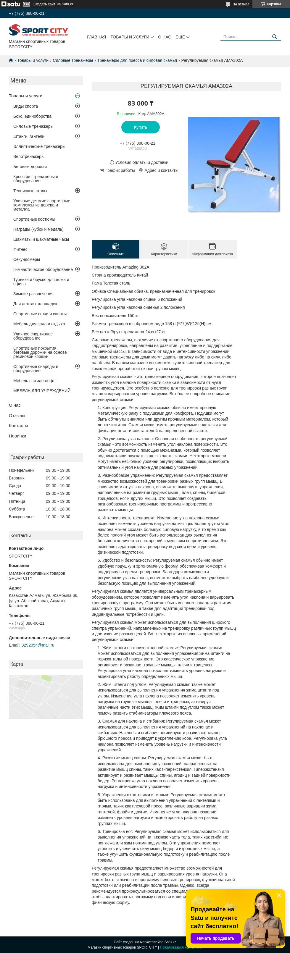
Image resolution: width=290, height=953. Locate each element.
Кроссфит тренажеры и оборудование (35, 178)
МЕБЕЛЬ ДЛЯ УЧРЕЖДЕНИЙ (41, 390)
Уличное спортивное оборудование (33, 336)
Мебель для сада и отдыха (39, 324)
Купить (140, 127)
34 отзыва (241, 4)
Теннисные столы (30, 190)
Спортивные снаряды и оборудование (35, 368)
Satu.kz (170, 942)
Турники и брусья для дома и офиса (41, 281)
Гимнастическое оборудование (43, 269)
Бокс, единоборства (32, 116)
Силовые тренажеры (73, 60)
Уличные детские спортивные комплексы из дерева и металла (41, 204)
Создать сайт (44, 4)
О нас (164, 37)
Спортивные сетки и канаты (40, 313)
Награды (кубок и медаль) (38, 229)
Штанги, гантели (28, 136)
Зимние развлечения (33, 293)
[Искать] (274, 37)
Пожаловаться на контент (181, 947)
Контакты (18, 425)
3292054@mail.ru (38, 645)
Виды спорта (25, 106)
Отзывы (17, 415)
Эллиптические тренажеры (39, 146)
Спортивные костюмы (34, 219)
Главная (96, 37)
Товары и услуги (129, 37)
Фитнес (20, 249)
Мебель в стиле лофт (34, 380)
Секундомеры (26, 259)
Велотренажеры (28, 156)
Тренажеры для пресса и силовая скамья (137, 60)
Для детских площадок (35, 303)
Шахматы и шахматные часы (41, 239)
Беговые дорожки (30, 166)
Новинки (17, 435)
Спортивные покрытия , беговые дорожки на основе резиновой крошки (40, 352)
